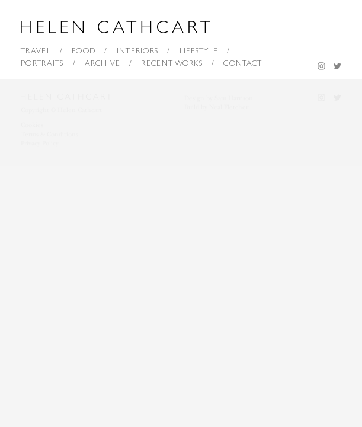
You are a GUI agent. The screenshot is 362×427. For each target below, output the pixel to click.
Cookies (32, 125)
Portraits (42, 63)
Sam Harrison (233, 98)
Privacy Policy (40, 143)
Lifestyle (199, 50)
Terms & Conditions (49, 134)
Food (83, 50)
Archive (102, 63)
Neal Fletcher (228, 107)
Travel (36, 50)
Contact (242, 63)
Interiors (138, 50)
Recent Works (172, 63)
